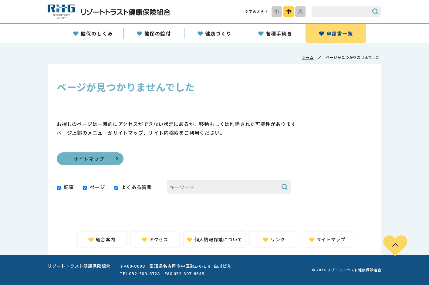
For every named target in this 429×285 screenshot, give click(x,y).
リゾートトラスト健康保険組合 (109, 12)
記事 (69, 187)
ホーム (307, 57)
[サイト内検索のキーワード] (340, 11)
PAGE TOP (395, 245)
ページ (97, 187)
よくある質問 (136, 187)
